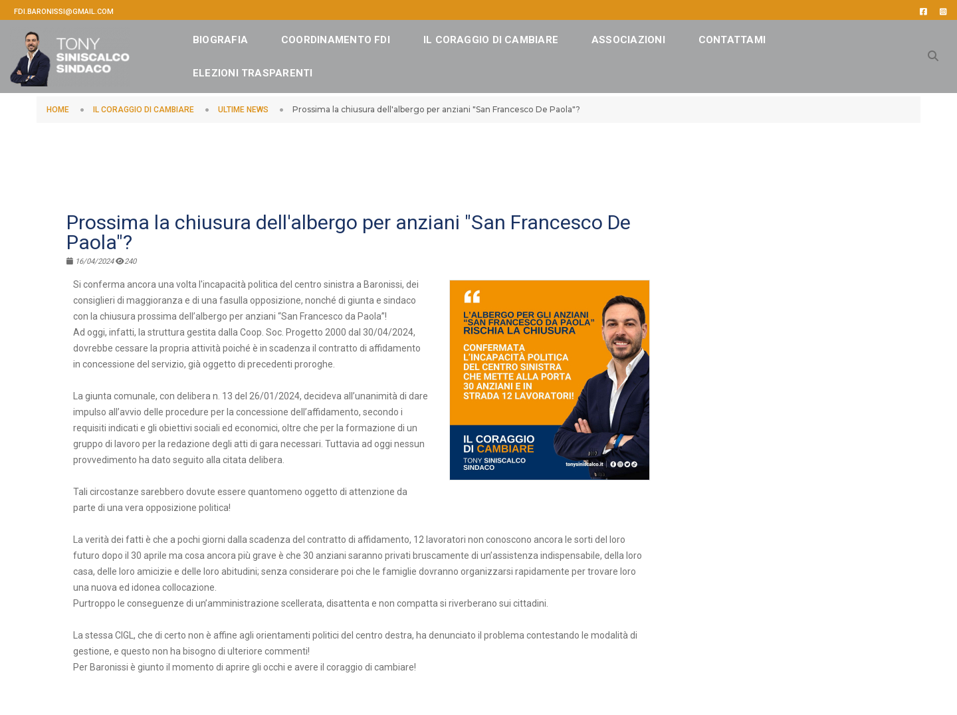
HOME (58, 109)
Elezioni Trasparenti (376, 70)
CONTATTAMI (248, 70)
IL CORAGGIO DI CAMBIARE (512, 37)
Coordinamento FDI (357, 37)
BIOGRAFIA (242, 37)
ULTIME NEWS (243, 109)
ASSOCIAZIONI (650, 37)
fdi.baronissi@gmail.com (64, 11)
